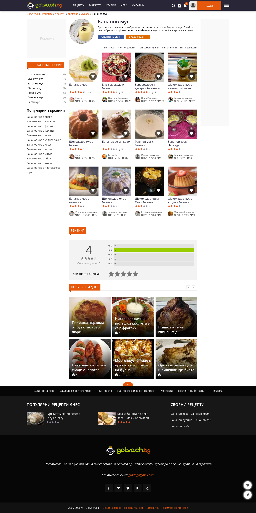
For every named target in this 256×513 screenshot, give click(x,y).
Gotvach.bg (33, 13)
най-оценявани (188, 47)
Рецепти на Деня (110, 36)
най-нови (109, 47)
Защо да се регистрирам (75, 390)
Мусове (85, 13)
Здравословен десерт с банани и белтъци (147, 86)
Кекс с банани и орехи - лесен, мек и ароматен (133, 416)
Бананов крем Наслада (177, 143)
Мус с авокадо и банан (113, 86)
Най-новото (104, 390)
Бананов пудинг (181, 420)
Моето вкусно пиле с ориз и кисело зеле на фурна (133, 365)
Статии (111, 5)
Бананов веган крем (116, 142)
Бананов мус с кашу (39, 135)
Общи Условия (112, 507)
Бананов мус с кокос (39, 144)
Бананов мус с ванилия (79, 200)
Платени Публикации (192, 390)
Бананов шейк (180, 426)
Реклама (217, 390)
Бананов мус (78, 85)
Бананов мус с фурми (40, 126)
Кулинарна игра (43, 390)
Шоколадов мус (37, 74)
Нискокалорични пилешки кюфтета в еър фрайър (132, 323)
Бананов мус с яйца (39, 158)
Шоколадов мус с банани (114, 200)
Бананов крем (200, 413)
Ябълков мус (35, 88)
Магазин (138, 5)
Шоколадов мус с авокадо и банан (180, 86)
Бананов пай (202, 420)
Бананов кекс (179, 413)
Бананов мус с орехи (39, 116)
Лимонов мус (36, 97)
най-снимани (169, 47)
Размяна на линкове (175, 507)
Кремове (73, 13)
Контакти (167, 390)
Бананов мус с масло (39, 154)
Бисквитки (153, 507)
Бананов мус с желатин (41, 130)
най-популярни (126, 47)
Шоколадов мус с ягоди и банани (180, 200)
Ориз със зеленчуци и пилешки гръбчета (176, 367)
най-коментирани (149, 47)
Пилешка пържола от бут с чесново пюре (88, 327)
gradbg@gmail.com (141, 475)
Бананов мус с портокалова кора (43, 170)
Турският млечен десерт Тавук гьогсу (63, 416)
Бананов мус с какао (39, 149)
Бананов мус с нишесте (41, 121)
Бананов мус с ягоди (39, 163)
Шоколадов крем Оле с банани (147, 200)
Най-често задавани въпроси (136, 390)
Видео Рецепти (138, 36)
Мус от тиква (35, 78)
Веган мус (34, 102)
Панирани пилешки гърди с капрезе (89, 367)
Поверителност (133, 507)
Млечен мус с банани (144, 143)
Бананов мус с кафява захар (44, 140)
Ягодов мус (34, 92)
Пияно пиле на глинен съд (171, 329)
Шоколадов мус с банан (81, 143)
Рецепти (78, 5)
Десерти (60, 13)
